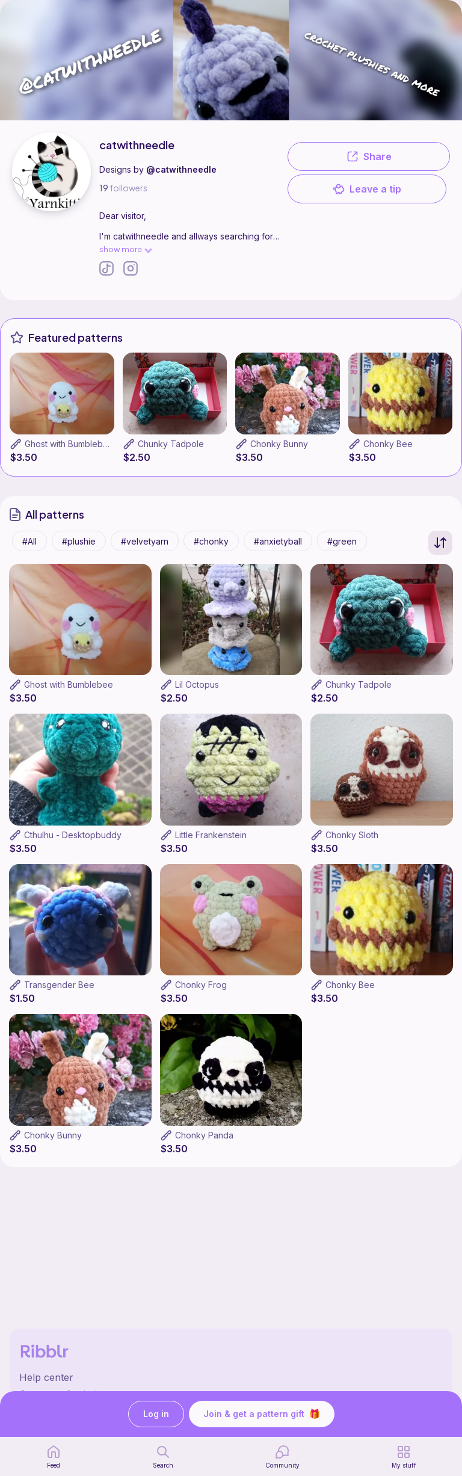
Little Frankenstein (211, 835)
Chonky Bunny (279, 444)
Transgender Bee (59, 985)
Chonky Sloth (351, 835)
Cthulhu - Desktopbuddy (73, 835)
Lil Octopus (197, 684)
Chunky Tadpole (171, 444)
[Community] (282, 1457)
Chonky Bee (388, 444)
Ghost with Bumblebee (69, 444)
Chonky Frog (201, 985)
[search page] (163, 1457)
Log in (156, 1414)
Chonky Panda (204, 1135)
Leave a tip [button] (367, 189)
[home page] (53, 1457)
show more (125, 249)
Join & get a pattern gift (261, 1414)
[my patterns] (404, 1457)
